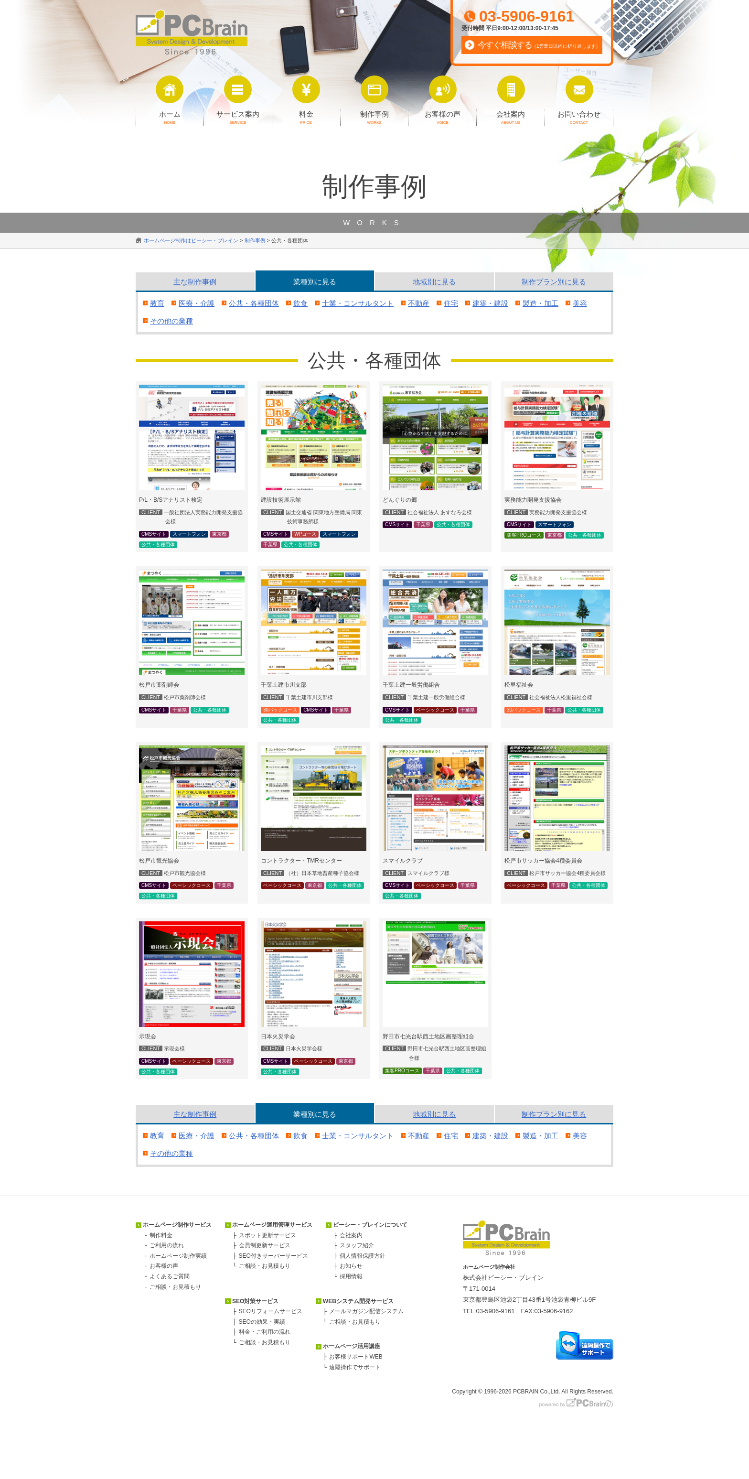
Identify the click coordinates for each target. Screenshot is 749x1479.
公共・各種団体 (254, 303)
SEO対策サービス (255, 1301)
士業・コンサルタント (358, 303)
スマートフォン (189, 534)
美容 (580, 303)
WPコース (305, 534)
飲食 (300, 303)
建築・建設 (490, 303)
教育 (157, 303)
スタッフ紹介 (357, 1245)
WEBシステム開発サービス (358, 1301)
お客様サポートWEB (355, 1356)
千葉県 (270, 544)
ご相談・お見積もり (175, 1287)
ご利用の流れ (167, 1245)
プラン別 (554, 282)
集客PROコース (524, 535)
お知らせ (351, 1266)
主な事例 (194, 282)
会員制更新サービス (264, 1245)
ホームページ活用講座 (351, 1346)
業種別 (314, 282)
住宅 (451, 303)
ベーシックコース (435, 710)
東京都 (219, 534)
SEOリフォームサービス (270, 1311)
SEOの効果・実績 (262, 1321)
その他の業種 (171, 321)
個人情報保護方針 (362, 1255)
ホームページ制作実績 (178, 1255)
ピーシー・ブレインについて (370, 1224)
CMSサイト (153, 534)
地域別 (434, 282)
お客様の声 (164, 1266)
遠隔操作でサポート (355, 1367)
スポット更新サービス (267, 1235)
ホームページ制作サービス (177, 1224)
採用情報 (351, 1276)
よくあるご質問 (170, 1276)
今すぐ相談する (539, 45)
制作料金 (161, 1235)
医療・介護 (196, 303)
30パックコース (280, 710)
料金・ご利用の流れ (264, 1331)
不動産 (418, 303)
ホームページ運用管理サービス (272, 1224)
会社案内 (351, 1235)
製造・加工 (540, 303)
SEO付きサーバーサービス (273, 1255)
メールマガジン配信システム (366, 1311)
